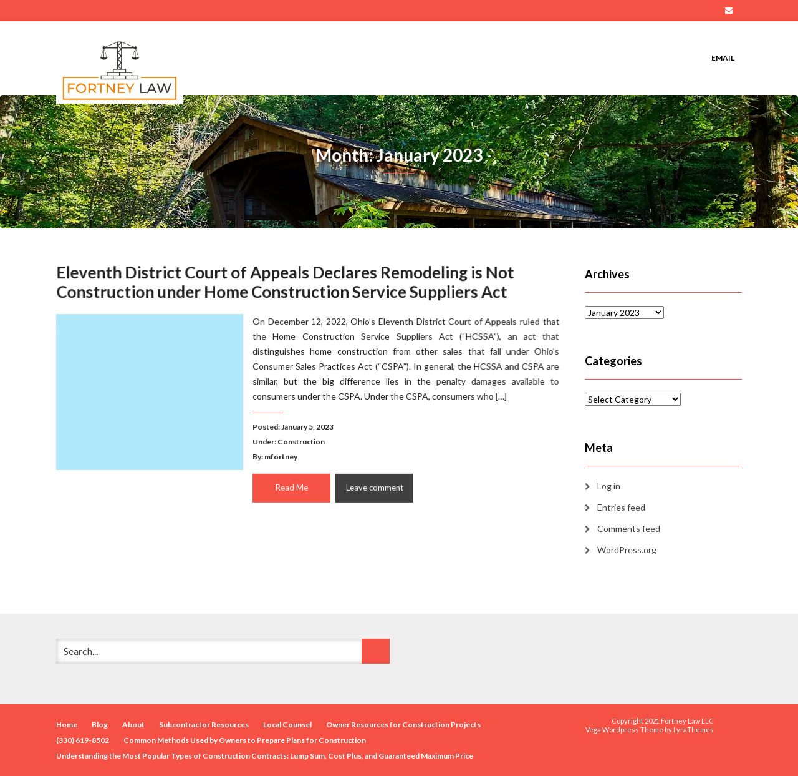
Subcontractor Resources (204, 724)
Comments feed (628, 528)
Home (66, 724)
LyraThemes (693, 729)
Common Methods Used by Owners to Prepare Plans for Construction (244, 740)
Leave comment (373, 486)
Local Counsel (287, 724)
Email (729, 10)
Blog (100, 724)
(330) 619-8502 (82, 740)
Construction (301, 441)
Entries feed (621, 507)
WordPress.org (626, 549)
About (133, 724)
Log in (608, 486)
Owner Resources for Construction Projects (403, 724)
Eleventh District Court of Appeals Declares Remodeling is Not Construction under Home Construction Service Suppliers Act (285, 283)
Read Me (291, 486)
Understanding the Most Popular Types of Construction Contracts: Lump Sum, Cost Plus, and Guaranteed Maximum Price (264, 755)
